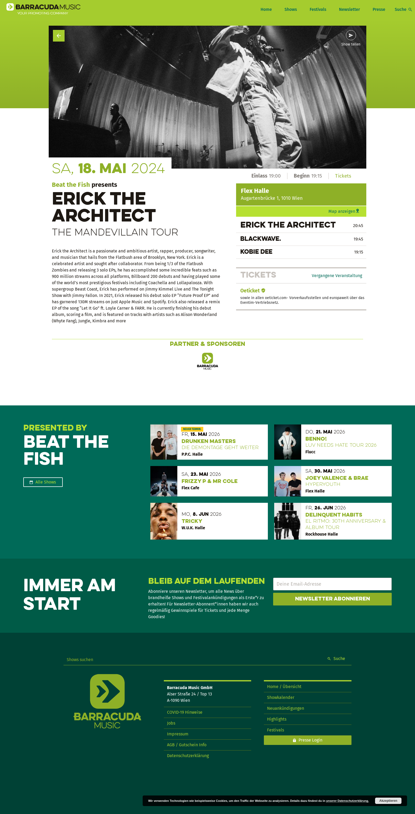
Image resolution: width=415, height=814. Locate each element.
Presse (379, 9)
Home (266, 9)
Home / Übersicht (284, 686)
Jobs (171, 723)
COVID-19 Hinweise (184, 712)
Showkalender (280, 697)
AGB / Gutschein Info (186, 744)
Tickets (343, 176)
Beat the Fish (71, 184)
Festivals (318, 9)
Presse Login (310, 740)
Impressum (177, 733)
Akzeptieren (388, 801)
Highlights (276, 719)
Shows (291, 9)
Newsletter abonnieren (332, 599)
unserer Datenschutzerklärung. (347, 800)
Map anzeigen (341, 211)
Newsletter (349, 9)
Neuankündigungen (285, 708)
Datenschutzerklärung (188, 755)
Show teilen (350, 44)
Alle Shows (45, 482)
